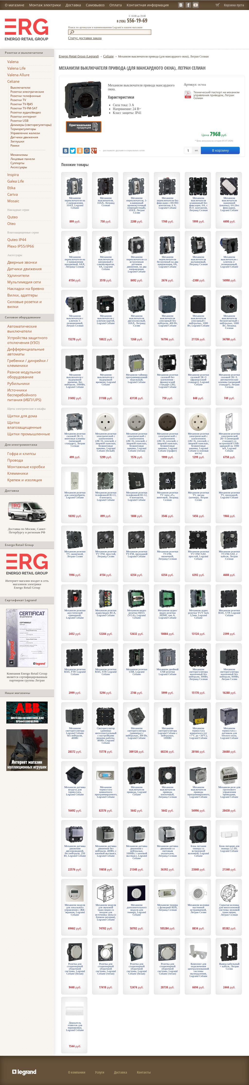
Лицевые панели (22, 159)
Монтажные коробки (26, 466)
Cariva (12, 194)
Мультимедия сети (24, 281)
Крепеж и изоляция (24, 479)
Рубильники (18, 383)
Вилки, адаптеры (22, 295)
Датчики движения (24, 137)
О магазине (14, 5)
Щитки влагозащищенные (24, 425)
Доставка (73, 5)
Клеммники (17, 473)
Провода (15, 460)
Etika (11, 187)
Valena (12, 61)
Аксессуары (18, 167)
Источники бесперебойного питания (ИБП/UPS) (24, 395)
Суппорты (17, 163)
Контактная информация (148, 5)
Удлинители (18, 275)
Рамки (14, 145)
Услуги (99, 1072)
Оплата (115, 5)
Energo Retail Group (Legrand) (79, 56)
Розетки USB (19, 121)
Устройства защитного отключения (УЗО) (27, 340)
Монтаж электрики (45, 5)
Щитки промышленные (28, 433)
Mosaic (13, 200)
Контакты (144, 1072)
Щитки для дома (22, 415)
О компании (76, 1072)
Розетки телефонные (25, 96)
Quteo (12, 216)
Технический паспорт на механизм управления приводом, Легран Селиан (217, 95)
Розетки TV (18, 100)
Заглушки (17, 141)
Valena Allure (18, 74)
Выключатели (20, 87)
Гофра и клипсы (21, 453)
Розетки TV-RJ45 (21, 104)
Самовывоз (95, 5)
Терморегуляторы (23, 129)
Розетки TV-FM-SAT (23, 108)
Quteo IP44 (16, 239)
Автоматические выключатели (22, 329)
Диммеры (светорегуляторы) (31, 125)
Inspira (13, 174)
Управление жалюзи (25, 133)
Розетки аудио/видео (25, 112)
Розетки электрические (27, 92)
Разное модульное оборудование (24, 374)
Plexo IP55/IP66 (20, 246)
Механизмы (19, 155)
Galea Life (15, 181)
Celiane (13, 81)
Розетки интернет (23, 116)
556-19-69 (132, 20)
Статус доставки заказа (85, 38)
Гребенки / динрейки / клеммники (27, 363)
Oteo (11, 223)
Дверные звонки (22, 262)
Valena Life (16, 68)
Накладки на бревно (25, 288)
